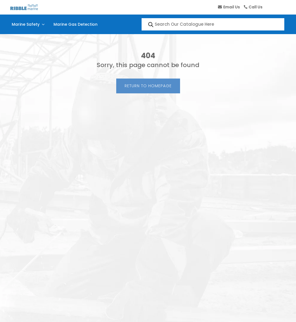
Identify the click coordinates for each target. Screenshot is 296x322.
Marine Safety (29, 24)
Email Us (231, 7)
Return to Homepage (148, 86)
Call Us (256, 7)
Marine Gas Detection (76, 24)
